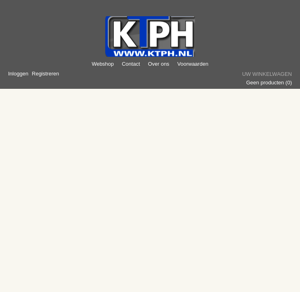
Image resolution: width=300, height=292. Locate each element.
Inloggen (18, 74)
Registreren (45, 74)
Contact (131, 64)
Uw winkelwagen (267, 74)
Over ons (158, 64)
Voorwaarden (192, 64)
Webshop (103, 64)
